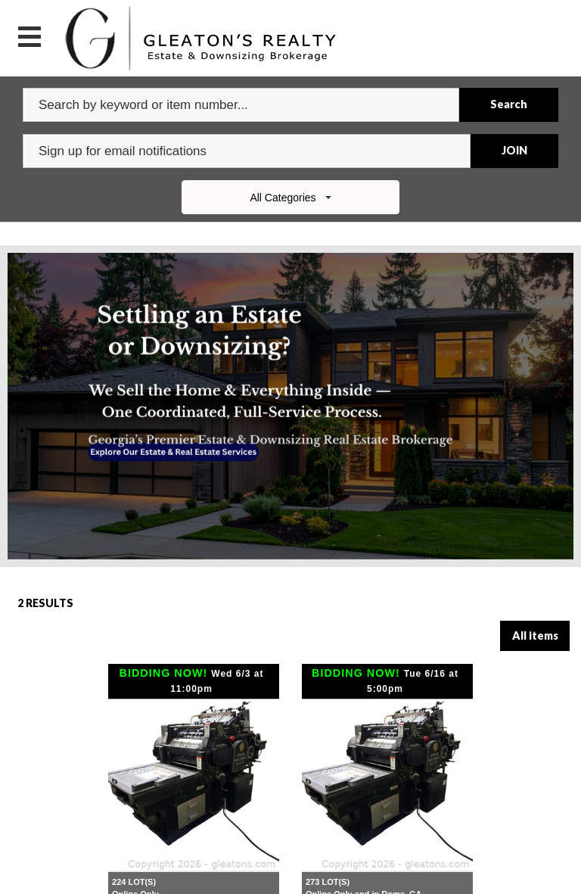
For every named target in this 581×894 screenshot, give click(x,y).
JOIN (514, 150)
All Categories (290, 198)
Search (508, 104)
